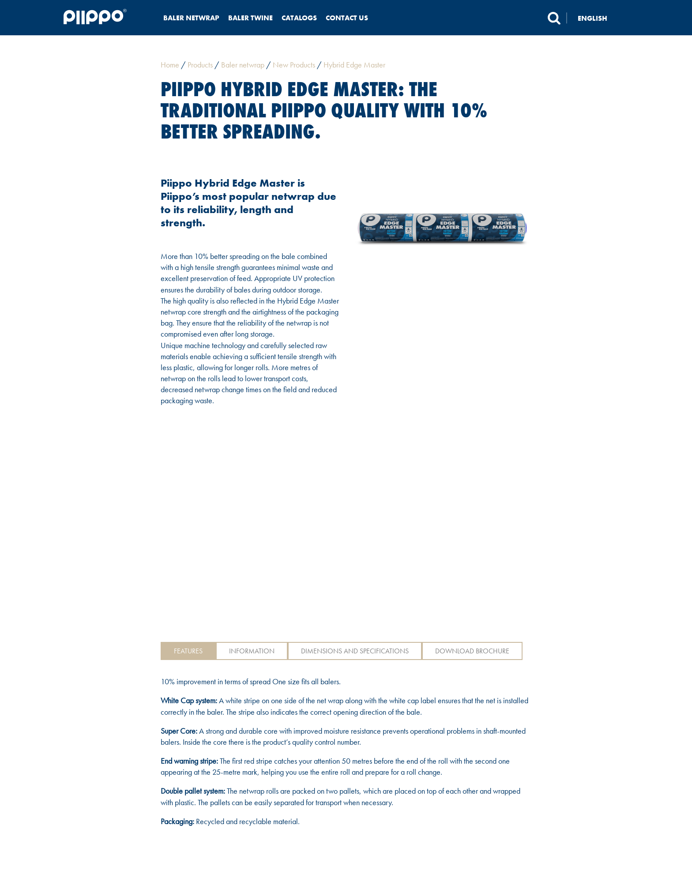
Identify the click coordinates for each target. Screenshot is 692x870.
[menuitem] (597, 18)
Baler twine (250, 17)
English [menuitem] (592, 17)
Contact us (347, 17)
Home (170, 65)
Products (200, 65)
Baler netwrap (191, 17)
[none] (597, 18)
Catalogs (299, 17)
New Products (294, 65)
